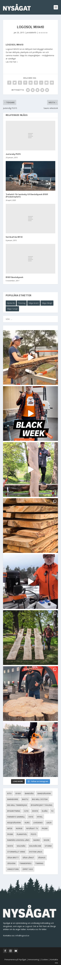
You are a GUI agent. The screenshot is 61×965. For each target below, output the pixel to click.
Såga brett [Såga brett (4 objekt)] (13, 857)
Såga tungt (12, 308)
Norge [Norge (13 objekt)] (19, 828)
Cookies (45, 959)
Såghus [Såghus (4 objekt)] (41, 857)
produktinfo (31, 32)
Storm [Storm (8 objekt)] (48, 846)
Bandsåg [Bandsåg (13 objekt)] (29, 793)
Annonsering (33, 959)
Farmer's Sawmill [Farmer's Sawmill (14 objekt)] (16, 816)
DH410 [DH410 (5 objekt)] (35, 811)
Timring (21, 303)
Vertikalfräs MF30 (14, 237)
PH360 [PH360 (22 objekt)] (10, 834)
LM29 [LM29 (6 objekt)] (49, 822)
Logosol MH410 (15, 45)
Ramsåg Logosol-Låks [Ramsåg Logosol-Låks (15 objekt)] (18, 840)
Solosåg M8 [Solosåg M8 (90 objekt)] (35, 846)
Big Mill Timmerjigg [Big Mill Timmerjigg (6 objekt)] (17, 805)
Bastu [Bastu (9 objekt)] (25, 799)
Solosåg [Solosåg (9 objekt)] (21, 846)
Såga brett (34, 303)
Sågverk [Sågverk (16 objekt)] (11, 863)
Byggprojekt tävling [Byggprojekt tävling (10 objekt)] (41, 805)
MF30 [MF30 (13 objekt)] (9, 828)
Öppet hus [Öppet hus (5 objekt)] (28, 869)
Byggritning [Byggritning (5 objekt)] (13, 811)
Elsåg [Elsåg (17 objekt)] (44, 811)
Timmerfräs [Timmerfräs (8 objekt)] (25, 863)
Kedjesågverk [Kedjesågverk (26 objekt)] (14, 822)
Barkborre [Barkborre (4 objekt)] (12, 799)
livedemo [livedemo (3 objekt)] (38, 822)
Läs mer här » (12, 62)
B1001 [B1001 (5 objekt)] (18, 793)
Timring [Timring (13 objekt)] (39, 863)
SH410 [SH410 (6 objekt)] (10, 846)
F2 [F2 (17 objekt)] (52, 811)
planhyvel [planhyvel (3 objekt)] (22, 834)
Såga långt (47, 303)
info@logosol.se (22, 935)
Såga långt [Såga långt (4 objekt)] (28, 857)
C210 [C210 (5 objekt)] (26, 811)
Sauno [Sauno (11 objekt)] (36, 840)
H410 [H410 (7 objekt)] (31, 816)
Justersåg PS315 (13, 154)
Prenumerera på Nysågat (15, 959)
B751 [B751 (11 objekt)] (9, 793)
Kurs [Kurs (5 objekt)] (27, 822)
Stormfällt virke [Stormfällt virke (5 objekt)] (16, 851)
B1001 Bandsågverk (14, 277)
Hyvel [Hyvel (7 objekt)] (40, 816)
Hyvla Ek (11, 303)
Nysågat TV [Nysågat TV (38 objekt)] (32, 828)
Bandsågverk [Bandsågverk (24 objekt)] (44, 793)
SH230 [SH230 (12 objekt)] (46, 840)
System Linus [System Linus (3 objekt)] (35, 851)
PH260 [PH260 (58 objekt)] (44, 828)
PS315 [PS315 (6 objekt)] (33, 834)
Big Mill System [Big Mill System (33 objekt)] (40, 799)
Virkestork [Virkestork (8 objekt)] (13, 869)
